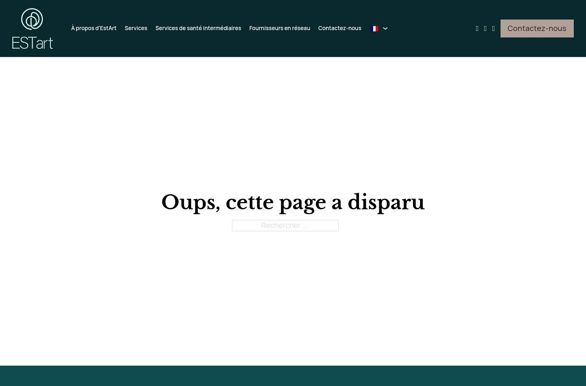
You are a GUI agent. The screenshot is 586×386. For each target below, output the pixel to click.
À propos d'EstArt (93, 28)
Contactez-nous (339, 28)
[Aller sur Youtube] (477, 28)
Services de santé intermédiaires (198, 28)
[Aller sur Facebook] (485, 28)
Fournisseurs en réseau (279, 28)
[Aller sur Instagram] (493, 28)
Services (136, 28)
